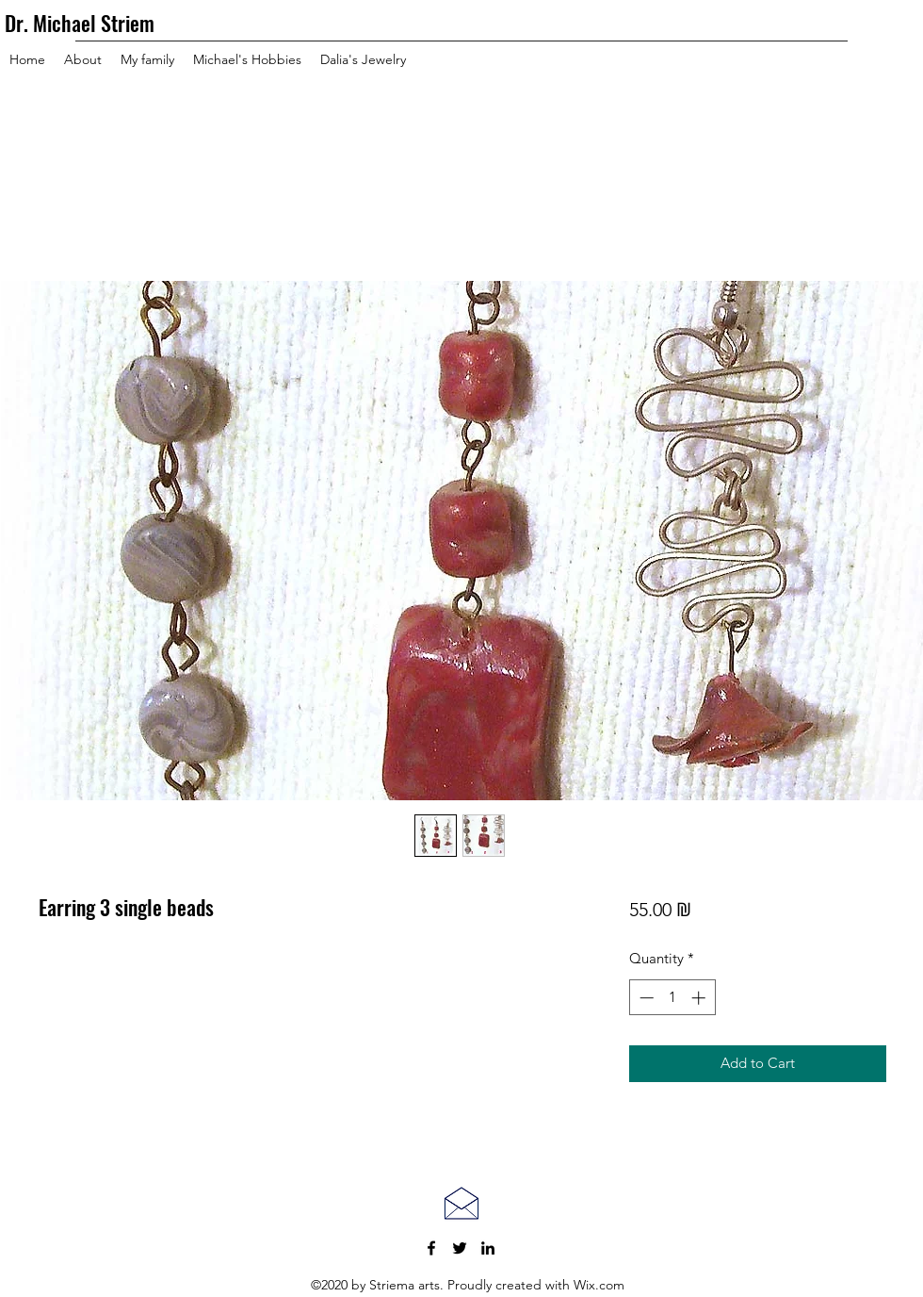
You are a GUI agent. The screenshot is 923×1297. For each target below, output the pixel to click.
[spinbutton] (672, 997)
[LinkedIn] (487, 1248)
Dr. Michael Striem (79, 23)
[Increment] (700, 997)
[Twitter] (459, 1248)
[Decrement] (644, 997)
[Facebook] (431, 1248)
